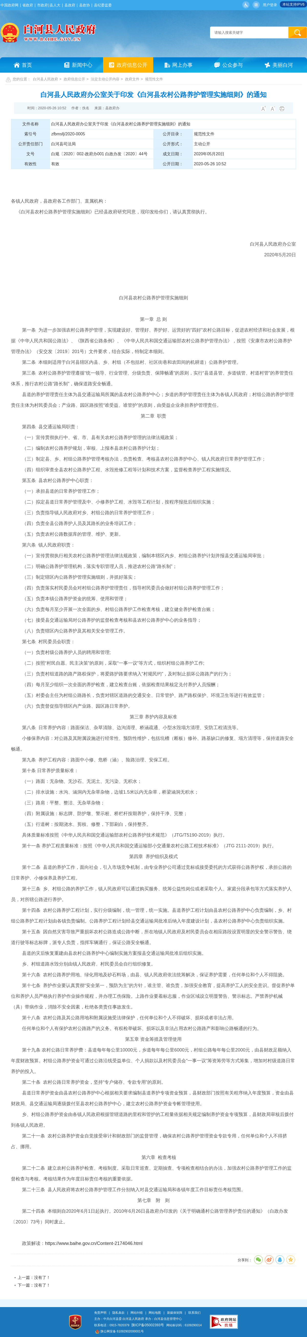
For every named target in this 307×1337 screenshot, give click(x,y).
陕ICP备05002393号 (147, 1325)
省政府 (27, 5)
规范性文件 (154, 79)
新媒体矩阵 (174, 1312)
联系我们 (194, 1312)
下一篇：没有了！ (34, 1285)
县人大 (55, 5)
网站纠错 (136, 1312)
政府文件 (132, 79)
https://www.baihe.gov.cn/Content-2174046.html (93, 1243)
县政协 (84, 5)
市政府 (42, 5)
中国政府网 (9, 5)
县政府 (69, 5)
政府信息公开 (74, 79)
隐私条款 (118, 1312)
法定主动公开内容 (105, 79)
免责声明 (100, 1312)
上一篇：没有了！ (34, 1277)
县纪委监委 (103, 5)
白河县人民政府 (45, 79)
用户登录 (270, 5)
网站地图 (155, 1312)
